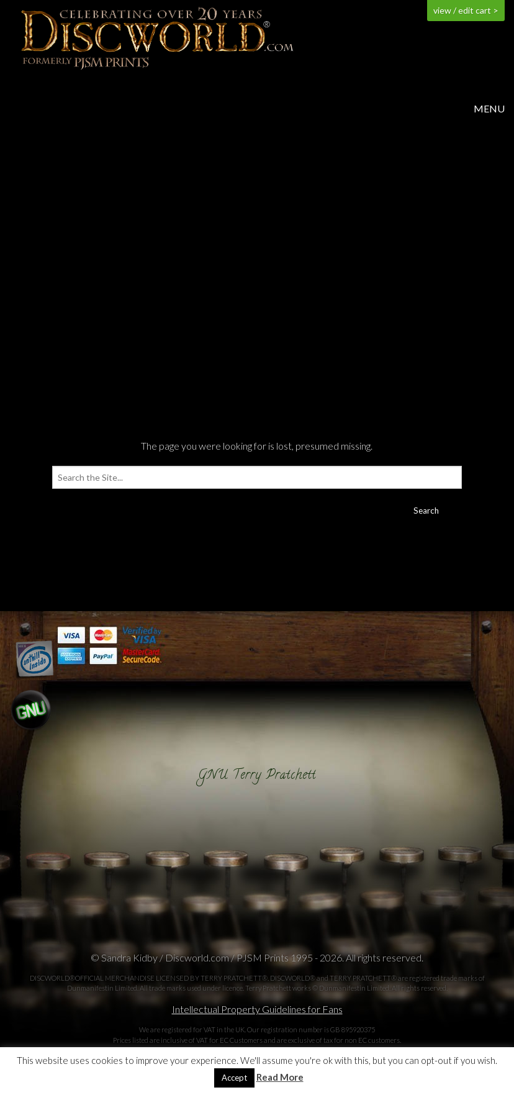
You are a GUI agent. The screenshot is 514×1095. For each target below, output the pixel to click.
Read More (280, 1077)
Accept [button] (234, 1078)
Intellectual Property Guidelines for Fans (257, 1009)
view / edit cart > (465, 10)
